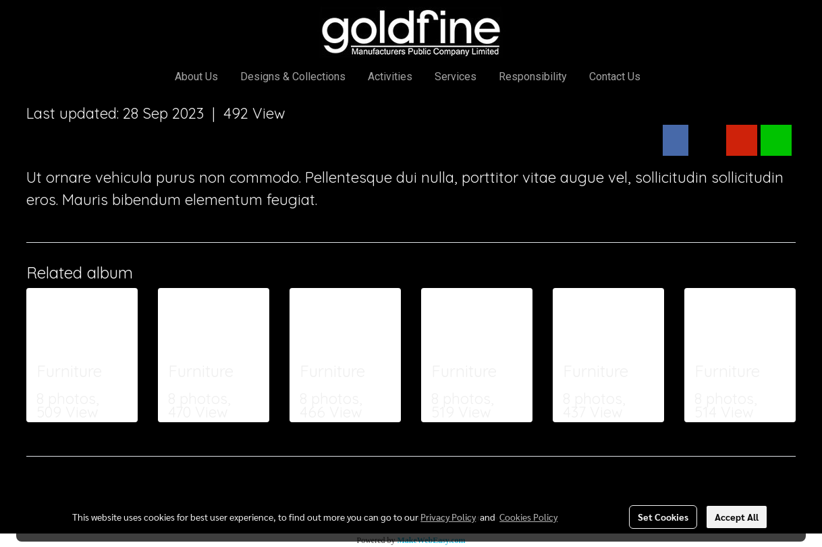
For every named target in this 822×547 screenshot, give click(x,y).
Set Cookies (663, 517)
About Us (196, 76)
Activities (390, 76)
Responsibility (533, 76)
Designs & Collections (293, 76)
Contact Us (614, 76)
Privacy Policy (448, 517)
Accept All (737, 517)
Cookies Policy (528, 517)
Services (455, 76)
